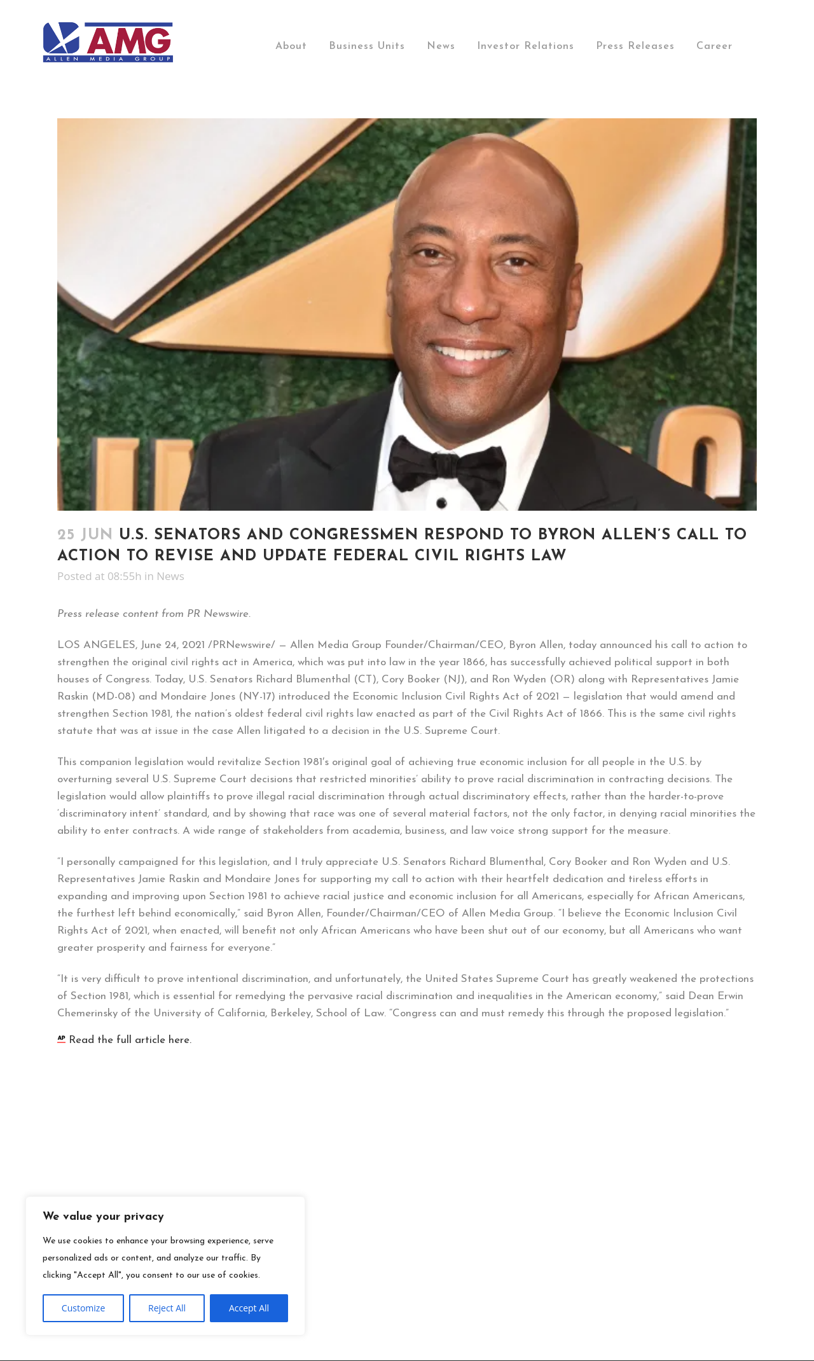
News (170, 576)
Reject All (167, 1308)
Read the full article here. (124, 1040)
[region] (165, 1266)
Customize (83, 1308)
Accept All (249, 1308)
